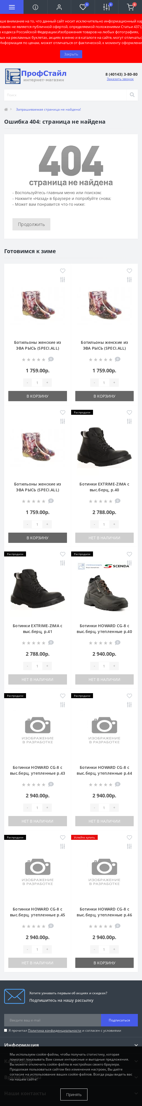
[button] (59, 7)
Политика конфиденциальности (54, 1030)
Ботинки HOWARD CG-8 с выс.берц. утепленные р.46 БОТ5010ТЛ (104, 914)
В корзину (37, 396)
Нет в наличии (104, 537)
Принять (74, 1094)
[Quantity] (37, 382)
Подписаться (119, 1020)
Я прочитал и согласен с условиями (65, 1030)
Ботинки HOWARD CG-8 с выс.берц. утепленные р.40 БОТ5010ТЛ (104, 631)
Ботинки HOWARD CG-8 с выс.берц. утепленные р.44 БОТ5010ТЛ (104, 773)
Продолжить (31, 224)
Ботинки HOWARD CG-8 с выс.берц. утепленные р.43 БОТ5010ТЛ (37, 773)
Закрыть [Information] (71, 54)
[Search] (132, 95)
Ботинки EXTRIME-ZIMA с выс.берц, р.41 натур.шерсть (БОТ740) (38, 631)
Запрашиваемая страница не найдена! (48, 109)
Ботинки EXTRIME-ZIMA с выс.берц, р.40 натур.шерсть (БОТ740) (104, 489)
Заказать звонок (120, 79)
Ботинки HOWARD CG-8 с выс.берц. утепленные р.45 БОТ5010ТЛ (37, 914)
